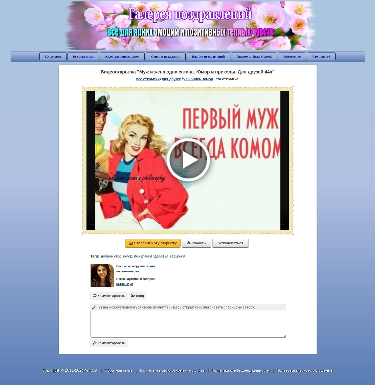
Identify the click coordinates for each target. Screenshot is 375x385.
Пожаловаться (230, 243)
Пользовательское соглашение (305, 370)
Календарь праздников (122, 56)
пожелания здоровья (151, 256)
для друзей (171, 79)
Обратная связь (119, 370)
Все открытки (83, 56)
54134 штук (124, 284)
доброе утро (111, 256)
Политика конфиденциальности (241, 370)
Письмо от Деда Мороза (254, 56)
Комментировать (109, 343)
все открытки (148, 79)
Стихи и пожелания (165, 56)
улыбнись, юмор (198, 79)
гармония (178, 256)
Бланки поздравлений (208, 56)
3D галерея (53, 56)
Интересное (291, 56)
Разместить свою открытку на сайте (172, 370)
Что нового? (321, 56)
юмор (127, 256)
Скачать (196, 243)
